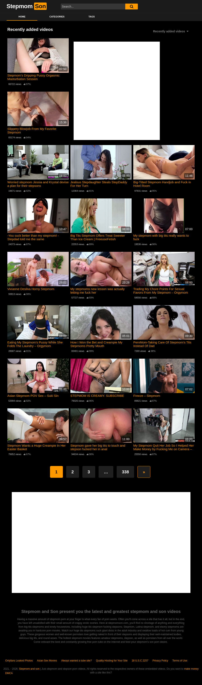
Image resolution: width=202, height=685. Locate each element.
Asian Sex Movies (47, 660)
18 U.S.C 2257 (140, 660)
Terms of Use (179, 660)
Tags (91, 16)
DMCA (9, 673)
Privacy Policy (160, 660)
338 (125, 472)
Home (21, 16)
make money (191, 668)
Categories (57, 16)
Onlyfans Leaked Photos (19, 660)
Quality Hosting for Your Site (112, 660)
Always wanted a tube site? (76, 660)
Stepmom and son (29, 668)
